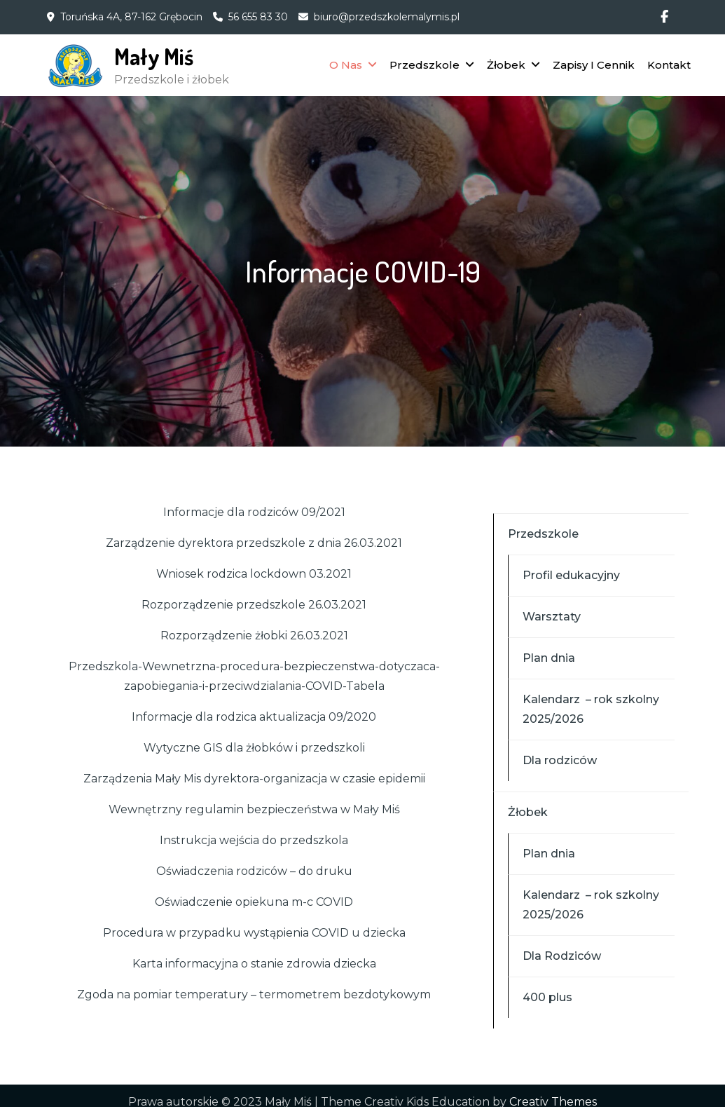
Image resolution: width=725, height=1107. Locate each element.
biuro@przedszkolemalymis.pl (387, 17)
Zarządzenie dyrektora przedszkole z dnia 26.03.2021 (254, 543)
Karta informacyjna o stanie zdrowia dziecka (254, 963)
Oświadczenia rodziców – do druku (254, 871)
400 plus (547, 997)
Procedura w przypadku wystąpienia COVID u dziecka (254, 932)
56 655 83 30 (258, 17)
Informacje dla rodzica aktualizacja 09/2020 (254, 717)
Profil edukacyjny (571, 575)
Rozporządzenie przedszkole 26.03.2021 (253, 604)
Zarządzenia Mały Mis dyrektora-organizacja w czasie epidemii (254, 778)
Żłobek (506, 65)
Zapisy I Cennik (594, 65)
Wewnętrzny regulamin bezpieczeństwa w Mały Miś (254, 809)
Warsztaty (552, 616)
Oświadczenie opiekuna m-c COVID (254, 902)
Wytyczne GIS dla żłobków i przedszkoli (254, 747)
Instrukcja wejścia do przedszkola (254, 840)
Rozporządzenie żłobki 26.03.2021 (254, 635)
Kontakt (669, 65)
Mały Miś (153, 56)
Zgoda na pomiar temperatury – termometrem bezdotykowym (254, 994)
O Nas (345, 65)
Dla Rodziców (562, 956)
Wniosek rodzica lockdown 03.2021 (254, 573)
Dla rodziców (560, 760)
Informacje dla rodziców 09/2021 (254, 512)
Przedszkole (424, 65)
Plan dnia (549, 658)
